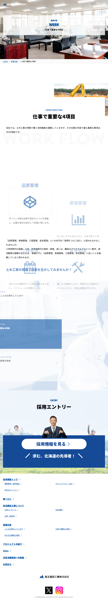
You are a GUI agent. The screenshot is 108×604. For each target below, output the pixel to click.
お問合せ (9, 564)
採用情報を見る (54, 444)
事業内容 (7, 524)
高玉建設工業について (13, 505)
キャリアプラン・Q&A (65, 483)
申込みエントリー (12, 490)
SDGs (7, 550)
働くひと (9, 498)
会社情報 (60, 509)
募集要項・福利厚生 (13, 483)
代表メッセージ (11, 509)
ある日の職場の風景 (13, 535)
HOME (5, 61)
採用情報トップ (12, 479)
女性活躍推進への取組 (15, 557)
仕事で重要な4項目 (64, 529)
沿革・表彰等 (10, 516)
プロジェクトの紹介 (14, 544)
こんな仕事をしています (15, 529)
